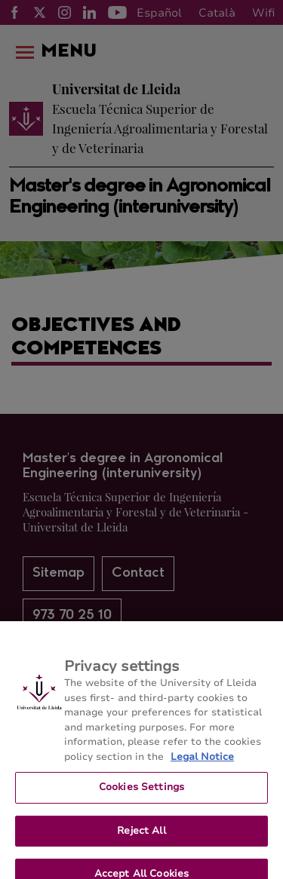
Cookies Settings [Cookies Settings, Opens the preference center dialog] (141, 793)
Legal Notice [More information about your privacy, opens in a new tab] (202, 762)
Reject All (141, 836)
